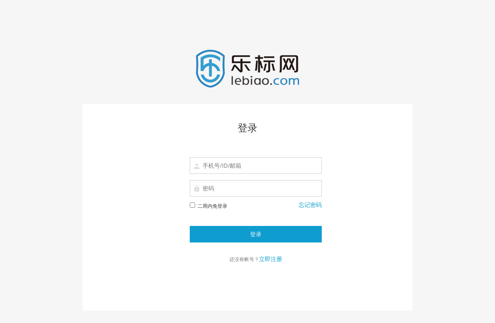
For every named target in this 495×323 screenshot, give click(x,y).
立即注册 (270, 259)
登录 (256, 234)
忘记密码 (310, 205)
